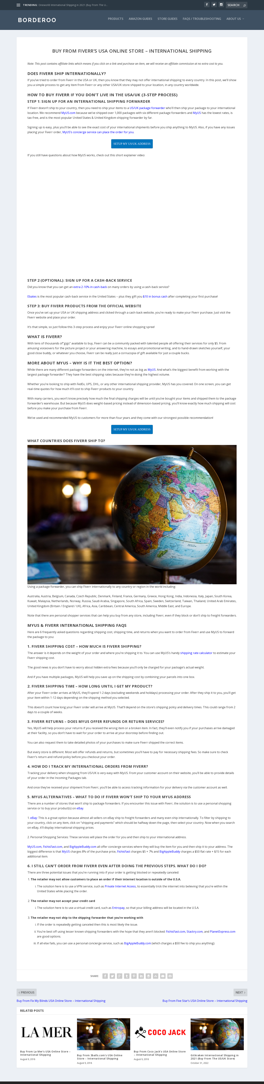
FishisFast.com (175, 934)
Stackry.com (195, 934)
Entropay (118, 910)
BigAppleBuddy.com (137, 946)
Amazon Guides (140, 21)
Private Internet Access (120, 889)
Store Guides (167, 21)
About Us (233, 21)
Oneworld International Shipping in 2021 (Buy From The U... (73, 5)
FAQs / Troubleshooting (202, 21)
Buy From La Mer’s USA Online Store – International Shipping (45, 1055)
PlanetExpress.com (222, 934)
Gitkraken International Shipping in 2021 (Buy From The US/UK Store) (215, 1059)
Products (115, 21)
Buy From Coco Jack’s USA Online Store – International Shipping (160, 1055)
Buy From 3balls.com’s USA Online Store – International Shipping (99, 1059)
